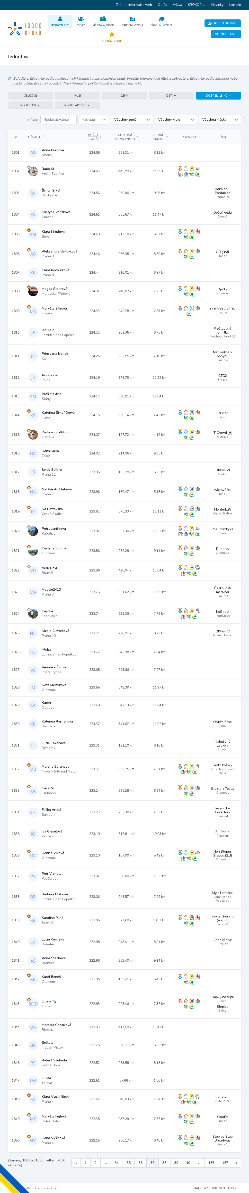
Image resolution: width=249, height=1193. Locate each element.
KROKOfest (196, 4)
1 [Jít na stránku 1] (86, 1162)
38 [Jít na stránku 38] (164, 1162)
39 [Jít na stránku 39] (176, 1162)
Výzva (177, 4)
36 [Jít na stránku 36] (140, 1162)
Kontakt (235, 4)
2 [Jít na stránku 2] (96, 1162)
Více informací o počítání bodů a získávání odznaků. (102, 83)
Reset (32, 120)
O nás (162, 4)
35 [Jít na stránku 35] (129, 1162)
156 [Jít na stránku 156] (211, 1162)
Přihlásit (226, 34)
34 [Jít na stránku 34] (117, 1162)
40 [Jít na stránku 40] (188, 1162)
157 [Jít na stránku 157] (225, 1162)
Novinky (217, 4)
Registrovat (222, 23)
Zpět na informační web (134, 4)
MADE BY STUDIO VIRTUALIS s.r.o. (217, 1188)
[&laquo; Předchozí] (76, 1163)
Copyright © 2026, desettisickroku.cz (33, 1188)
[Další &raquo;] (236, 1163)
